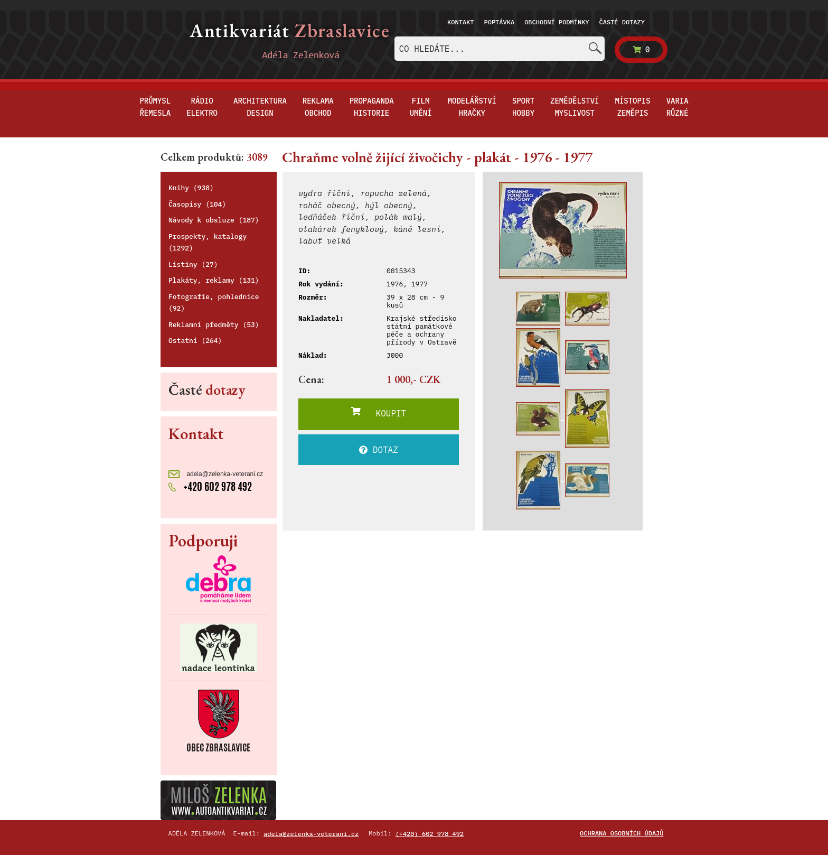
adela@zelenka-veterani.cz (215, 474)
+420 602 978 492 (210, 486)
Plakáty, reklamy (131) (213, 280)
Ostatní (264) (195, 340)
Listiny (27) (193, 264)
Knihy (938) (191, 187)
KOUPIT (378, 413)
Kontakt (460, 22)
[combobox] (499, 48)
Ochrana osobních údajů (621, 833)
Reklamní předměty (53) (213, 324)
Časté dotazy (622, 22)
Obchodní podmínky (556, 22)
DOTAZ (378, 449)
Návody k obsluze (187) (213, 220)
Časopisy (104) (197, 204)
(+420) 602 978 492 (430, 834)
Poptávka (499, 22)
